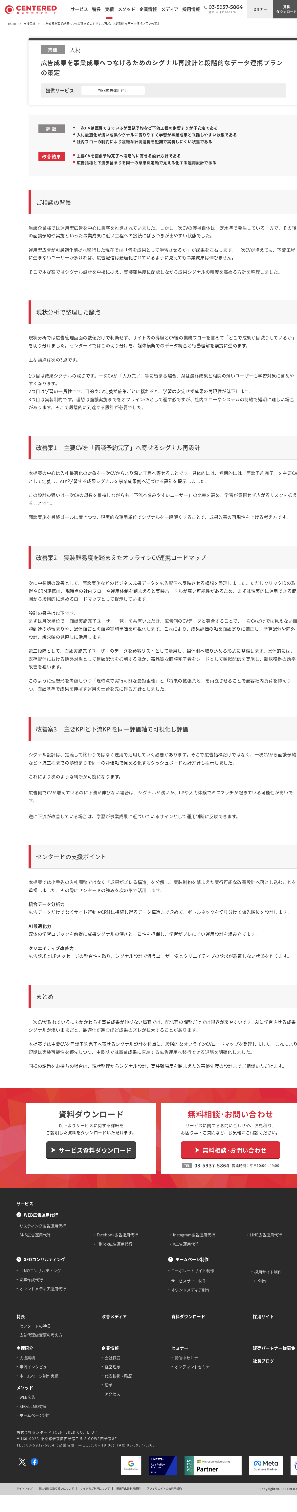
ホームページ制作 (185, 1214)
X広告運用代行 (179, 1199)
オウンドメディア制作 (184, 1243)
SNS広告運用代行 (34, 1190)
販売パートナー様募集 (264, 1300)
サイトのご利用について (91, 1435)
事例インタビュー (34, 1317)
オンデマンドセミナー (187, 1317)
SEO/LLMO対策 (32, 1355)
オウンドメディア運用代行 (41, 1242)
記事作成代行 (30, 1233)
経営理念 (108, 1317)
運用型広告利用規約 (123, 1435)
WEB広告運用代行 (39, 1171)
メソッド (24, 1338)
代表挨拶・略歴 (114, 1326)
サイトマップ (23, 1435)
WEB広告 (26, 1347)
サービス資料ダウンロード (91, 1108)
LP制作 (251, 1234)
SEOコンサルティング (43, 1214)
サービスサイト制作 (182, 1234)
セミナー (250, 8)
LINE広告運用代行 (256, 1190)
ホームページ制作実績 (38, 1326)
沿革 (105, 1335)
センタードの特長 (34, 1278)
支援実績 (26, 1309)
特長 (20, 1269)
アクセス (108, 1344)
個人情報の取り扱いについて (54, 1435)
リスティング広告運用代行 (41, 1181)
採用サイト (254, 1269)
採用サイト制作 (258, 1226)
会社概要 (108, 1309)
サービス (24, 1160)
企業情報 (106, 1300)
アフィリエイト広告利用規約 (158, 1435)
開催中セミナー (181, 1309)
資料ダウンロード (276, 8)
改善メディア (110, 1269)
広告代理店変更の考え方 (39, 1287)
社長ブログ (254, 1312)
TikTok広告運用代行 (110, 1199)
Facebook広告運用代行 (113, 1190)
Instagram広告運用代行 (187, 1190)
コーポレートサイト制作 (186, 1225)
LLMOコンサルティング (39, 1225)
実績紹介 (24, 1300)
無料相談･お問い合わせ (226, 1108)
